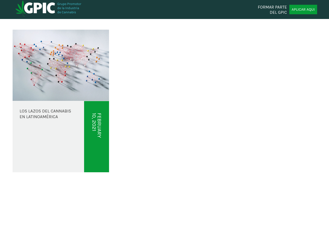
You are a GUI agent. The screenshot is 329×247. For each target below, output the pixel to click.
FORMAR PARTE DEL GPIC (272, 9)
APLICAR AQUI (303, 9)
